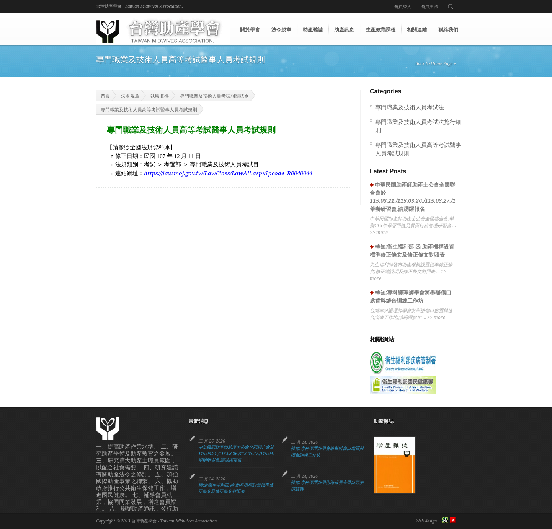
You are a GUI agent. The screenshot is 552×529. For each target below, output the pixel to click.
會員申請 (429, 6)
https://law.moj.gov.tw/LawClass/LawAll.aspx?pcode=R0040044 (228, 173)
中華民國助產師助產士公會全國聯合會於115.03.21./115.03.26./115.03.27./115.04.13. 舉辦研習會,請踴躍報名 (239, 453)
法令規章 (130, 96)
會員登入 (402, 6)
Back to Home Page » (435, 63)
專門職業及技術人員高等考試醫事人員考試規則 (149, 109)
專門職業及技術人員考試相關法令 (214, 96)
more (382, 232)
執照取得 (159, 96)
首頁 (100, 95)
